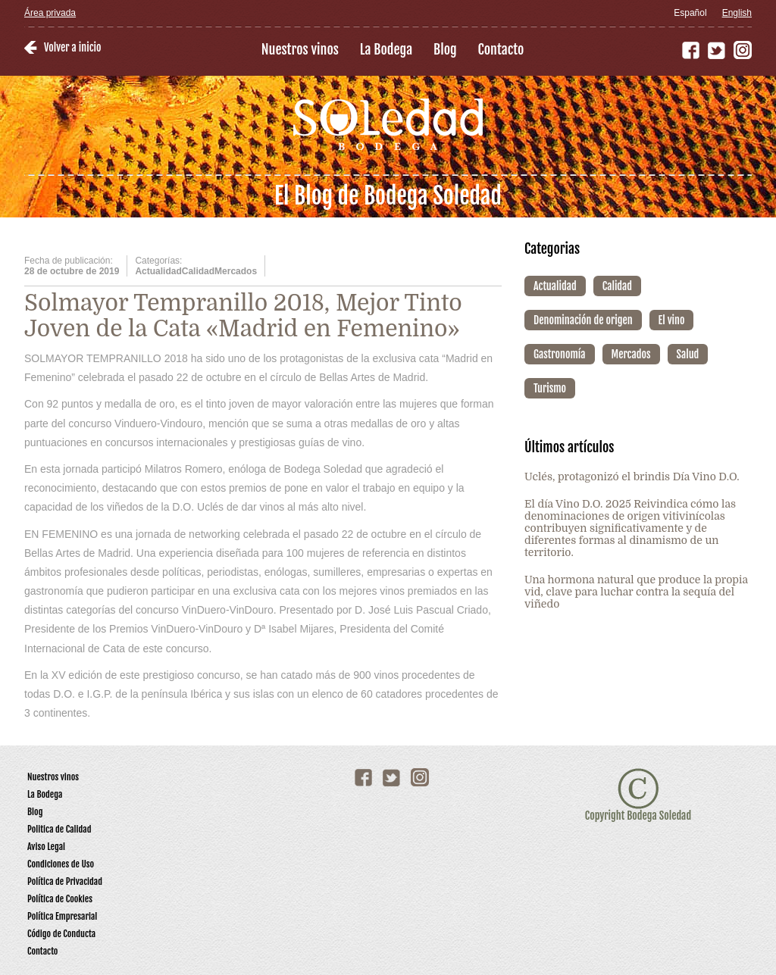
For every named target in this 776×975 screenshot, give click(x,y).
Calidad (617, 286)
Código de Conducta (61, 933)
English (737, 13)
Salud (688, 354)
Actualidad (555, 286)
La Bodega (386, 49)
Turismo (550, 388)
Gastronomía (560, 354)
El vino (672, 320)
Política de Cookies (59, 899)
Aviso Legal (46, 846)
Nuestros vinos (300, 49)
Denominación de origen (583, 320)
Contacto (501, 49)
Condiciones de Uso (60, 864)
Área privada (50, 13)
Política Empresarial (62, 916)
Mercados (631, 354)
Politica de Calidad (59, 829)
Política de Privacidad (64, 881)
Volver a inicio (72, 47)
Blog (445, 49)
